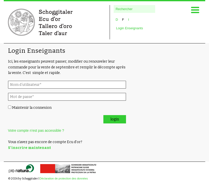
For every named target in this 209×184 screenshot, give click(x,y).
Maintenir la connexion (30, 108)
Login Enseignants (129, 28)
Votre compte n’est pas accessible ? (36, 130)
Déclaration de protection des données (64, 178)
